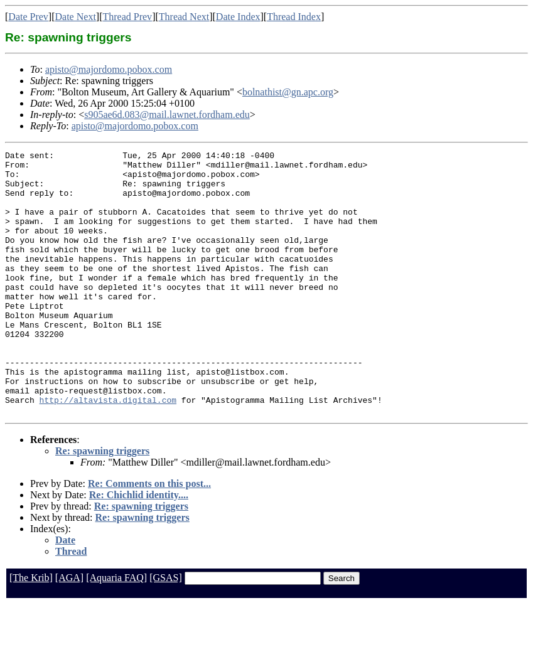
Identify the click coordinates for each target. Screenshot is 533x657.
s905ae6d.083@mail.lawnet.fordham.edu (167, 114)
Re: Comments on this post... (149, 536)
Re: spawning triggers (102, 503)
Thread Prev (127, 16)
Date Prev (28, 16)
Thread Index (294, 16)
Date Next (75, 16)
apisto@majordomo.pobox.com (108, 69)
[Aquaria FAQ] (116, 630)
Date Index (238, 16)
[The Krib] (31, 630)
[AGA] (69, 630)
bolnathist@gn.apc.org (287, 92)
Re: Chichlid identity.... (138, 547)
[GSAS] (165, 630)
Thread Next (184, 16)
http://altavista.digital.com (108, 450)
